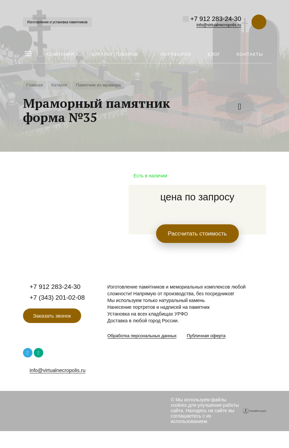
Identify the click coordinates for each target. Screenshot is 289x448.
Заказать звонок (52, 316)
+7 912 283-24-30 (215, 18)
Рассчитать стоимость (197, 233)
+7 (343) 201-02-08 (57, 297)
